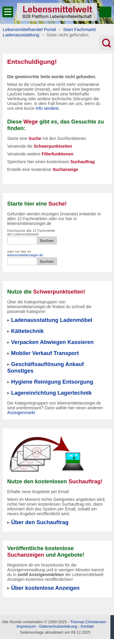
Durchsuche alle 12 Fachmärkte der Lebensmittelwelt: (31, 232)
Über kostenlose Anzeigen (45, 588)
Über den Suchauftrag (40, 522)
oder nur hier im (25, 253)
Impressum (26, 626)
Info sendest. (48, 108)
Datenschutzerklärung (58, 626)
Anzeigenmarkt (21, 412)
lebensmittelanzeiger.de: (25, 255)
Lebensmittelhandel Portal (29, 29)
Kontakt (87, 626)
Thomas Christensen (88, 622)
